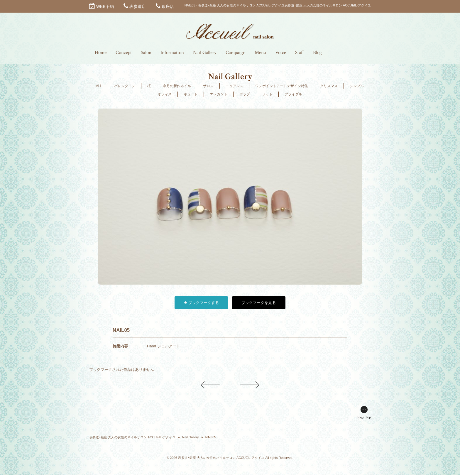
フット (267, 94)
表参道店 (137, 6)
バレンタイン (124, 86)
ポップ (244, 94)
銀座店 (168, 6)
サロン (208, 86)
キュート (191, 94)
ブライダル (293, 94)
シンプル (357, 86)
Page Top (364, 417)
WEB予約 (105, 6)
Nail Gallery (190, 437)
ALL (99, 86)
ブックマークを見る (258, 302)
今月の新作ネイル (177, 86)
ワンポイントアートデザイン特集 (281, 86)
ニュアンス (234, 86)
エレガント (218, 94)
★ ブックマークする (201, 302)
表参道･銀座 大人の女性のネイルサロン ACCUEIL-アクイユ (132, 437)
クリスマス (329, 86)
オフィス (165, 94)
